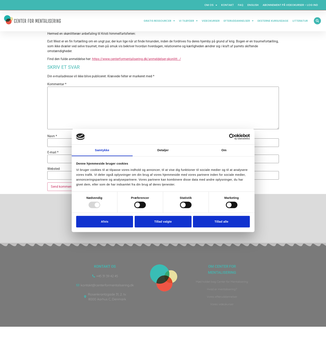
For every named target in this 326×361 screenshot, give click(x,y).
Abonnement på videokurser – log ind (290, 5)
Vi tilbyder (188, 20)
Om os (210, 5)
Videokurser (211, 21)
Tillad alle (221, 221)
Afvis (104, 221)
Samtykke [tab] (102, 150)
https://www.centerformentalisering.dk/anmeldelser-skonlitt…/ (136, 59)
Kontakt (227, 5)
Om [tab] (223, 150)
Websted (53, 168)
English (253, 5)
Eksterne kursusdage (273, 21)
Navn (52, 136)
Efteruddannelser (238, 20)
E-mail (52, 152)
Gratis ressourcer (159, 20)
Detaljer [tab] (163, 150)
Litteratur (300, 21)
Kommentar (56, 84)
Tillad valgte (163, 221)
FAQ (240, 5)
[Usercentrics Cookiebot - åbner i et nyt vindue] (232, 137)
